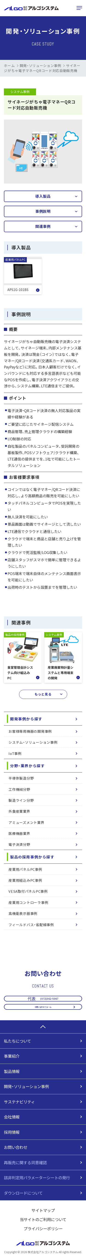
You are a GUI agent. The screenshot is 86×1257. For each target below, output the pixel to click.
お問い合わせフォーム (43, 1003)
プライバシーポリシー (43, 1229)
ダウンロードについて (23, 1193)
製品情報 (11, 1071)
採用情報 (11, 1132)
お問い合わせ (15, 1147)
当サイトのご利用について (43, 1219)
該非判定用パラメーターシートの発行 (37, 1177)
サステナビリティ (19, 1102)
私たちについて (17, 1041)
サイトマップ (43, 1210)
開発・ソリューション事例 (40, 65)
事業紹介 (11, 1056)
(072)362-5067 (43, 987)
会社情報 (11, 1117)
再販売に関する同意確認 (25, 1162)
